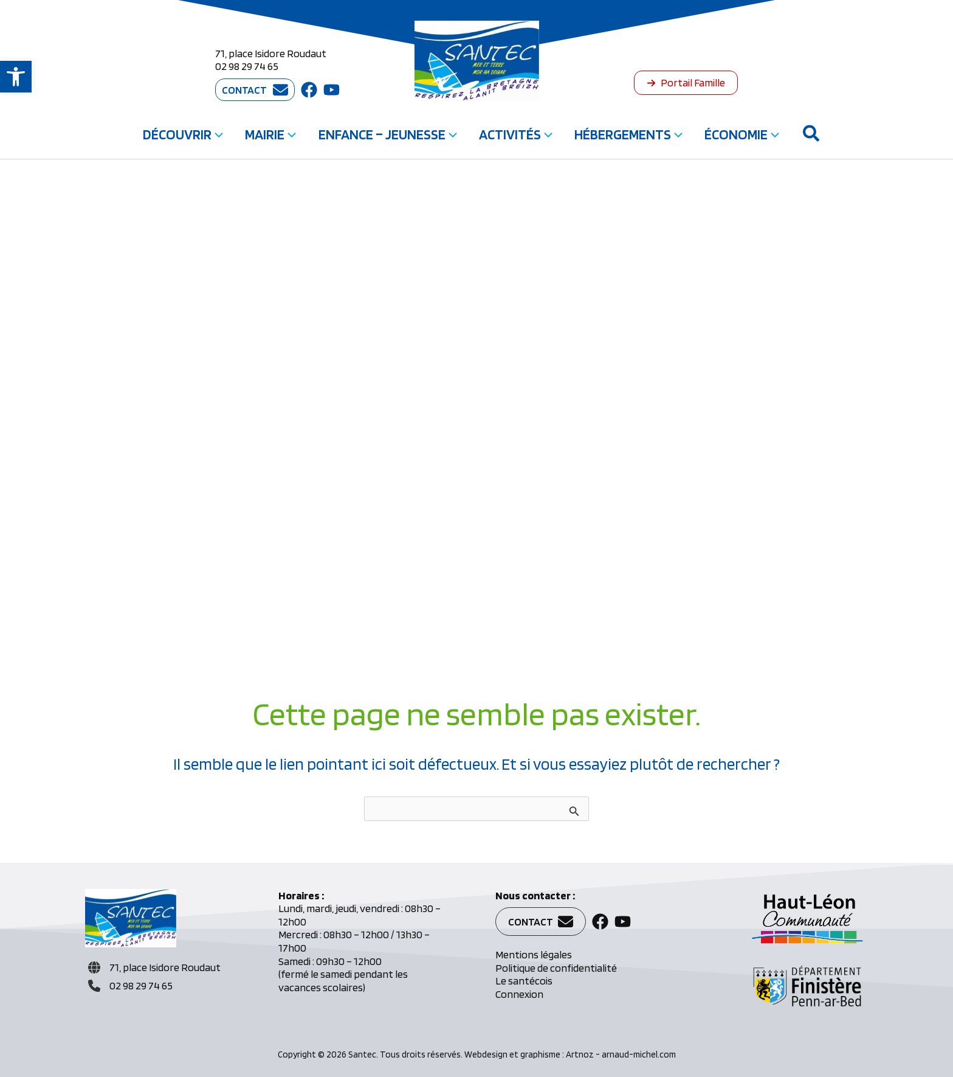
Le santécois (523, 980)
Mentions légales (533, 954)
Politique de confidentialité (556, 967)
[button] (16, 76)
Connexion (519, 994)
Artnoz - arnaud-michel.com (621, 1054)
